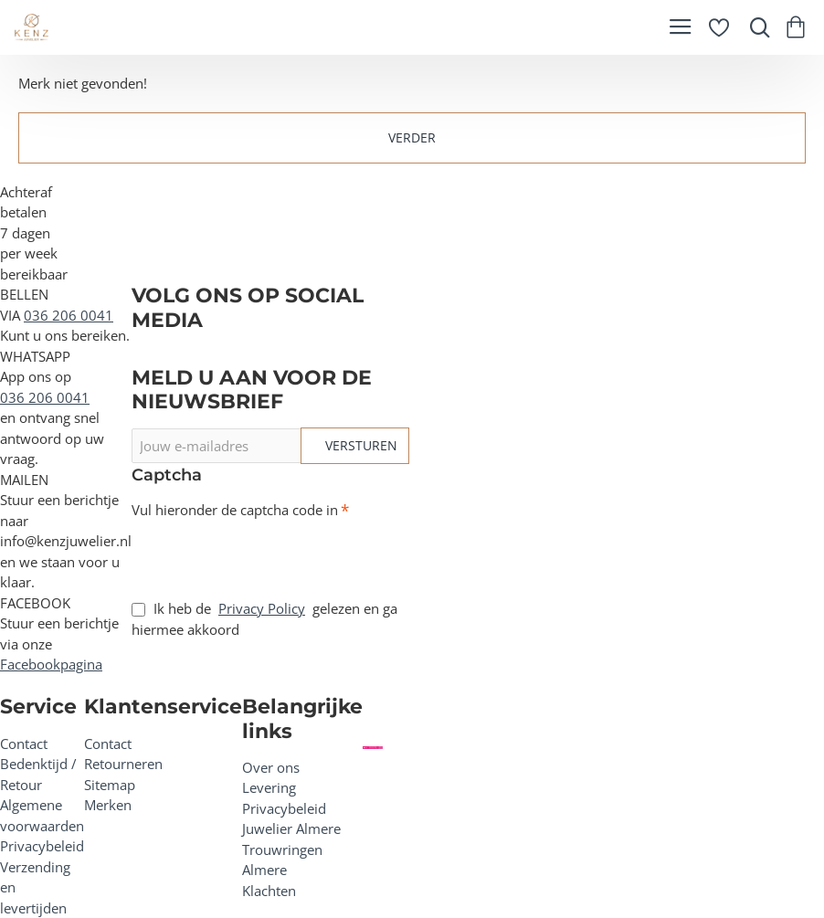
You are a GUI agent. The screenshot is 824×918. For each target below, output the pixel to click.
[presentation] (259, 553)
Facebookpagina (51, 664)
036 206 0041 (68, 315)
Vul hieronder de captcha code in (235, 510)
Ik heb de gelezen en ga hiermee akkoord (264, 618)
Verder (412, 137)
